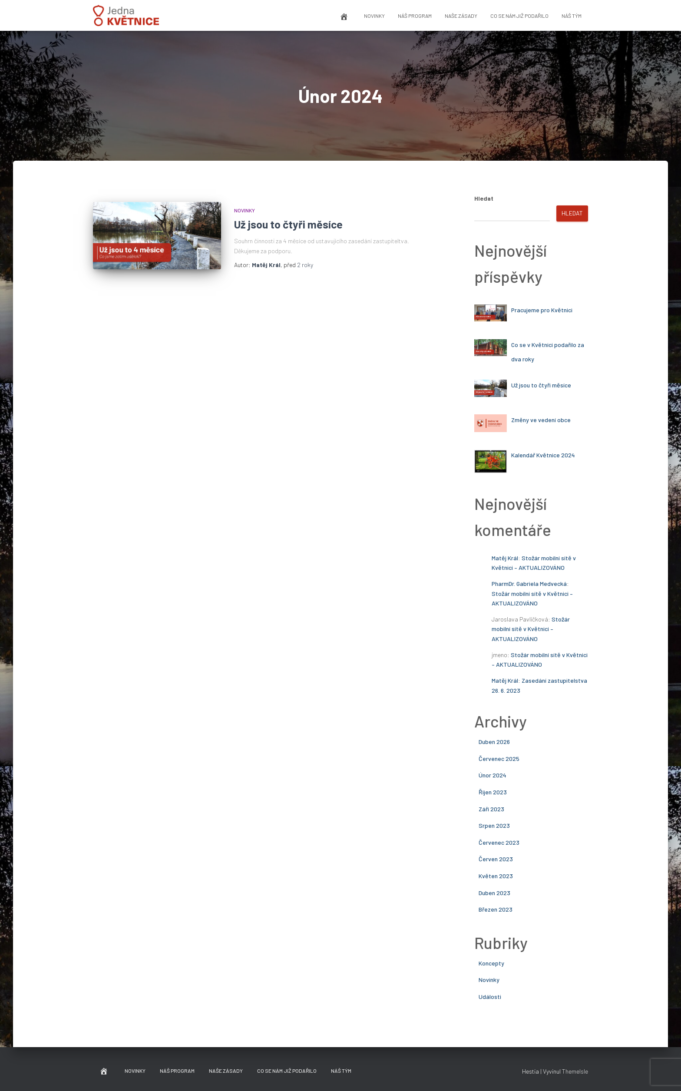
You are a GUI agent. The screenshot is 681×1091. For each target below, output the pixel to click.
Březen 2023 (495, 909)
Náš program (415, 16)
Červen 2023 (496, 859)
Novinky (374, 16)
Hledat (483, 198)
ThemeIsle (575, 1071)
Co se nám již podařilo (519, 16)
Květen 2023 (496, 875)
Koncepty (491, 963)
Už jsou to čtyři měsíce (288, 224)
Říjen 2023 (493, 792)
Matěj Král (505, 558)
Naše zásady (461, 16)
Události (490, 996)
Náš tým (572, 16)
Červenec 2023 (499, 842)
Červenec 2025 (499, 758)
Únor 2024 (492, 775)
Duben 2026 (494, 741)
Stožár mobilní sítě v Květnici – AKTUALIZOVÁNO (531, 628)
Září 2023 (491, 809)
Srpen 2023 (494, 825)
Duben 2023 (494, 892)
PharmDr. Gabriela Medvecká (529, 583)
